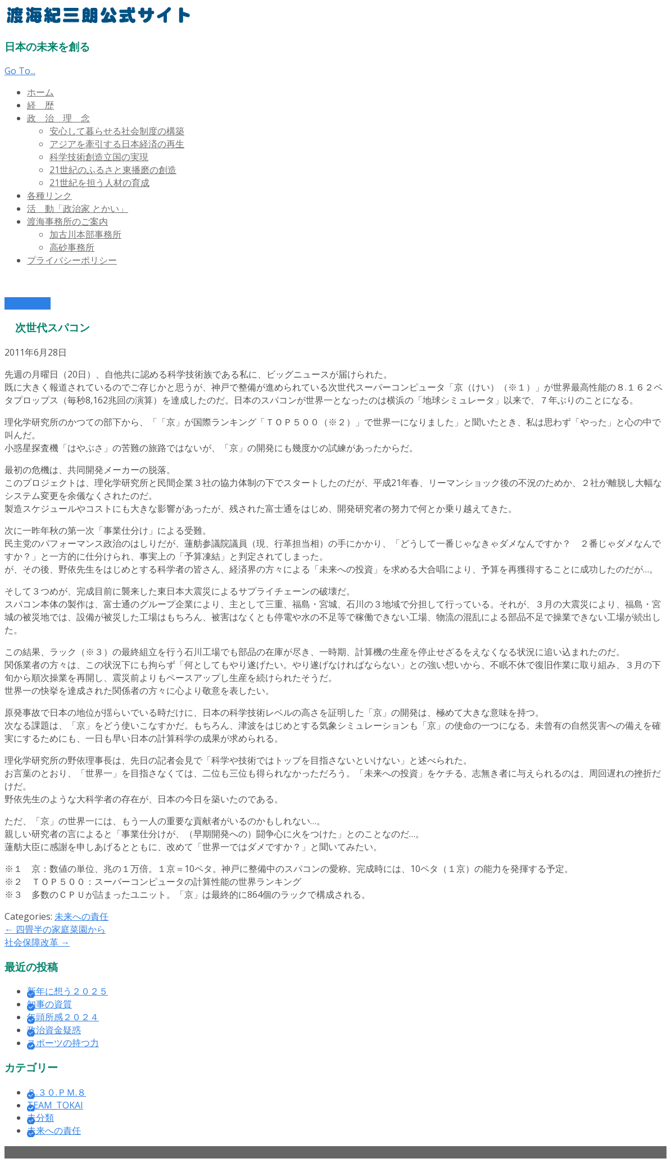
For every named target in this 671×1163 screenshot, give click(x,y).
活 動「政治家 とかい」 (77, 208)
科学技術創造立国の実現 (98, 157)
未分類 (40, 1117)
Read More (27, 303)
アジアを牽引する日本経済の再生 (116, 144)
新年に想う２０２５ (67, 991)
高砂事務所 (71, 247)
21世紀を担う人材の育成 (99, 182)
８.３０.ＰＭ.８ (56, 1092)
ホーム (40, 92)
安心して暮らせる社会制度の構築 (116, 131)
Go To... (19, 71)
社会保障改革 (37, 942)
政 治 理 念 (58, 118)
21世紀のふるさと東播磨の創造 (112, 169)
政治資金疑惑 (54, 1030)
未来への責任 (81, 916)
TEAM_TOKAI (55, 1105)
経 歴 (40, 105)
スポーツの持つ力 (63, 1043)
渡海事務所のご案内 (67, 221)
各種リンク (49, 195)
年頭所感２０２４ (63, 1017)
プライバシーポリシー (72, 260)
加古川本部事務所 (85, 234)
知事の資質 (49, 1004)
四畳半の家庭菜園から (55, 929)
